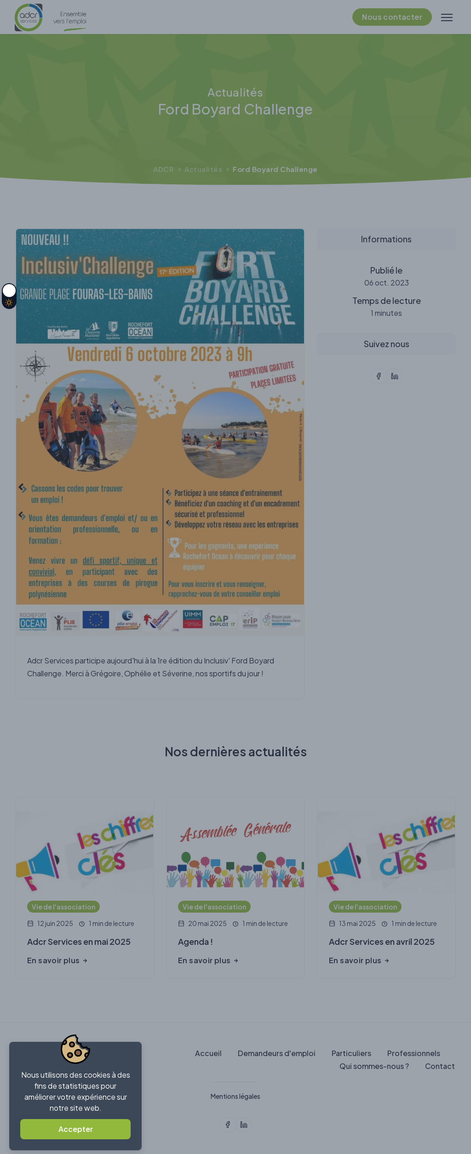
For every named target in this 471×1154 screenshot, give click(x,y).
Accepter (75, 1129)
